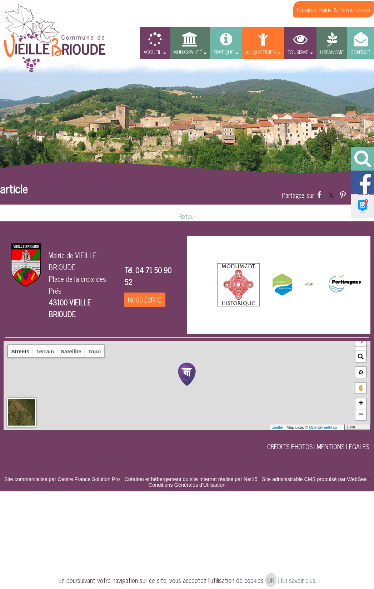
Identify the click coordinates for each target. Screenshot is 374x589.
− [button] (361, 414)
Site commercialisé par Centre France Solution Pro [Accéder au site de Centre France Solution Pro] (62, 479)
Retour (187, 221)
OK (271, 580)
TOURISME (298, 52)
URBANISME (332, 52)
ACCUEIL (152, 52)
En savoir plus (298, 580)
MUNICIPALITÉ (187, 52)
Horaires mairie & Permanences (333, 9)
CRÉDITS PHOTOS (290, 446)
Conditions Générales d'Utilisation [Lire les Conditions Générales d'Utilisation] (187, 485)
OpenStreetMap (323, 427)
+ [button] (361, 403)
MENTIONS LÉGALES (343, 446)
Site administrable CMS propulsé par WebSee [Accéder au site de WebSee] (314, 479)
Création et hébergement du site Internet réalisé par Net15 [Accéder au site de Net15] (190, 479)
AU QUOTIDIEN (260, 52)
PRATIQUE (224, 52)
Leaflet (277, 427)
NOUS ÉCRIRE (145, 299)
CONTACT (360, 52)
